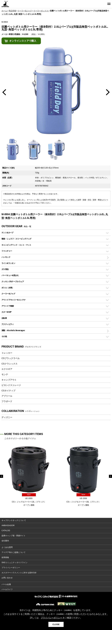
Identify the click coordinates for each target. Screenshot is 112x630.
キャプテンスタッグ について (14, 520)
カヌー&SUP (7, 312)
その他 (4, 336)
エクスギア (7, 369)
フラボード (7, 401)
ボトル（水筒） (8, 287)
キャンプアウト (9, 380)
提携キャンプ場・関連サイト (14, 536)
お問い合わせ (7, 578)
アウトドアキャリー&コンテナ (14, 300)
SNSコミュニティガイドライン (15, 562)
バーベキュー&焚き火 (10, 275)
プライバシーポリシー (11, 568)
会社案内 (5, 541)
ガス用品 (5, 269)
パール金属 (6, 584)
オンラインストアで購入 (22, 40)
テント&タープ (7, 232)
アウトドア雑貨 (8, 306)
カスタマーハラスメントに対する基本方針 (19, 573)
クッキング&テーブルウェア (13, 281)
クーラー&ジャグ (8, 293)
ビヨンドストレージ (11, 385)
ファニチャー (7, 251)
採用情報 (5, 557)
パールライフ (7, 589)
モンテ (5, 374)
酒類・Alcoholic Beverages (13, 330)
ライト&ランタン (8, 263)
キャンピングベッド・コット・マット (16, 245)
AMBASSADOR (8, 525)
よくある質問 (7, 547)
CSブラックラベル (11, 358)
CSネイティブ (8, 390)
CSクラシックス (10, 363)
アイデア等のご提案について (14, 552)
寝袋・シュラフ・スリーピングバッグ (16, 239)
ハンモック (6, 257)
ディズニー (7, 417)
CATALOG (6, 530)
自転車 (4, 318)
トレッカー (7, 353)
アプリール (7, 396)
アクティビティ (8, 324)
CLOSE (56, 624)
